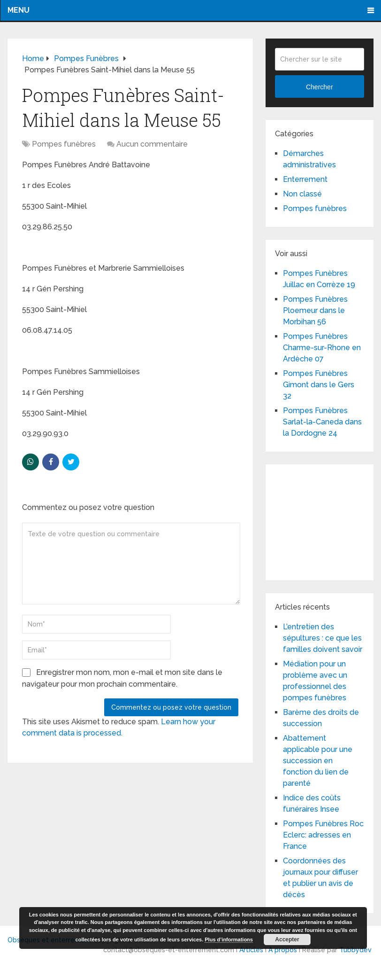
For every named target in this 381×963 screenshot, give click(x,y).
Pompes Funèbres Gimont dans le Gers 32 (318, 384)
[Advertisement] (328, 521)
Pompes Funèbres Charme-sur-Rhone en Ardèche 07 (322, 347)
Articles (251, 950)
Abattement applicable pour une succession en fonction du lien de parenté (317, 761)
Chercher (319, 87)
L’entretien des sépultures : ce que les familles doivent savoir (322, 638)
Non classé (302, 193)
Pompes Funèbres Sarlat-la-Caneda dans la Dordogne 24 (322, 422)
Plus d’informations (229, 939)
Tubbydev (355, 950)
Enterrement (305, 179)
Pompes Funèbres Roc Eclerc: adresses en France (323, 835)
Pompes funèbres (64, 144)
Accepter (287, 939)
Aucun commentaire (152, 144)
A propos (282, 950)
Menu (19, 10)
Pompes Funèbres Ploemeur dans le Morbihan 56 (315, 310)
